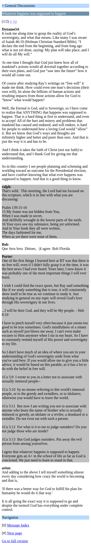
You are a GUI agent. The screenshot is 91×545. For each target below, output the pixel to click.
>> (15, 21)
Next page (14, 533)
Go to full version (15, 541)
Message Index (18, 525)
